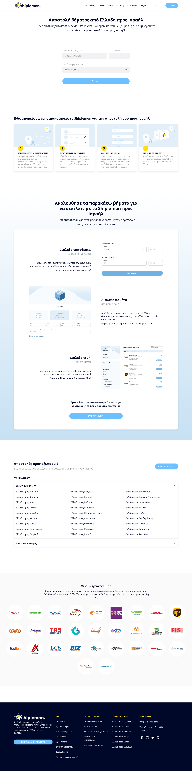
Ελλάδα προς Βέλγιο (81, 491)
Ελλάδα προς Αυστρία (27, 491)
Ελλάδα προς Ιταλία (135, 513)
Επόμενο (96, 81)
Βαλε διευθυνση (96, 416)
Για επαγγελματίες (107, 5)
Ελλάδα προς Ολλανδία (82, 523)
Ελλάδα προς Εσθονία (82, 502)
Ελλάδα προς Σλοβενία (27, 534)
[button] (96, 486)
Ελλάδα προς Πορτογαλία (29, 529)
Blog (122, 5)
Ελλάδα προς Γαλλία (26, 507)
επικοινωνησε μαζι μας (33, 742)
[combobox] (84, 56)
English (144, 5)
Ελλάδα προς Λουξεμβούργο (139, 518)
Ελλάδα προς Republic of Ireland (87, 513)
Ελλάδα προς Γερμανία (82, 507)
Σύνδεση (158, 5)
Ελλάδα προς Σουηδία (136, 534)
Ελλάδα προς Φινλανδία (137, 502)
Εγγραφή (171, 5)
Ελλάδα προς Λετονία (26, 518)
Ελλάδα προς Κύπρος (81, 497)
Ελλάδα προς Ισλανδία (27, 513)
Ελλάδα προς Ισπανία (81, 534)
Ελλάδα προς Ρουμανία (82, 529)
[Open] (126, 70)
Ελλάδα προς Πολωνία (136, 523)
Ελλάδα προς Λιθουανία (83, 518)
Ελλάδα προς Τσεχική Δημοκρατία (142, 497)
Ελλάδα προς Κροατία (27, 497)
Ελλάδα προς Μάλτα (26, 523)
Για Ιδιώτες (90, 5)
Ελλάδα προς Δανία (25, 502)
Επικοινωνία (132, 5)
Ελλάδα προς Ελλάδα (135, 507)
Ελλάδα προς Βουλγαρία (137, 491)
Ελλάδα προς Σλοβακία (137, 529)
